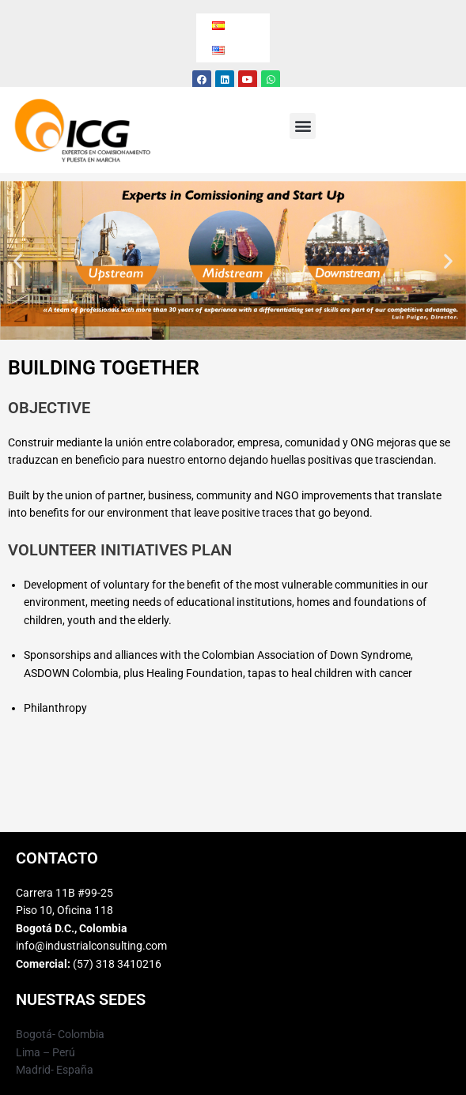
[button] (303, 126)
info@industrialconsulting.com (91, 945)
